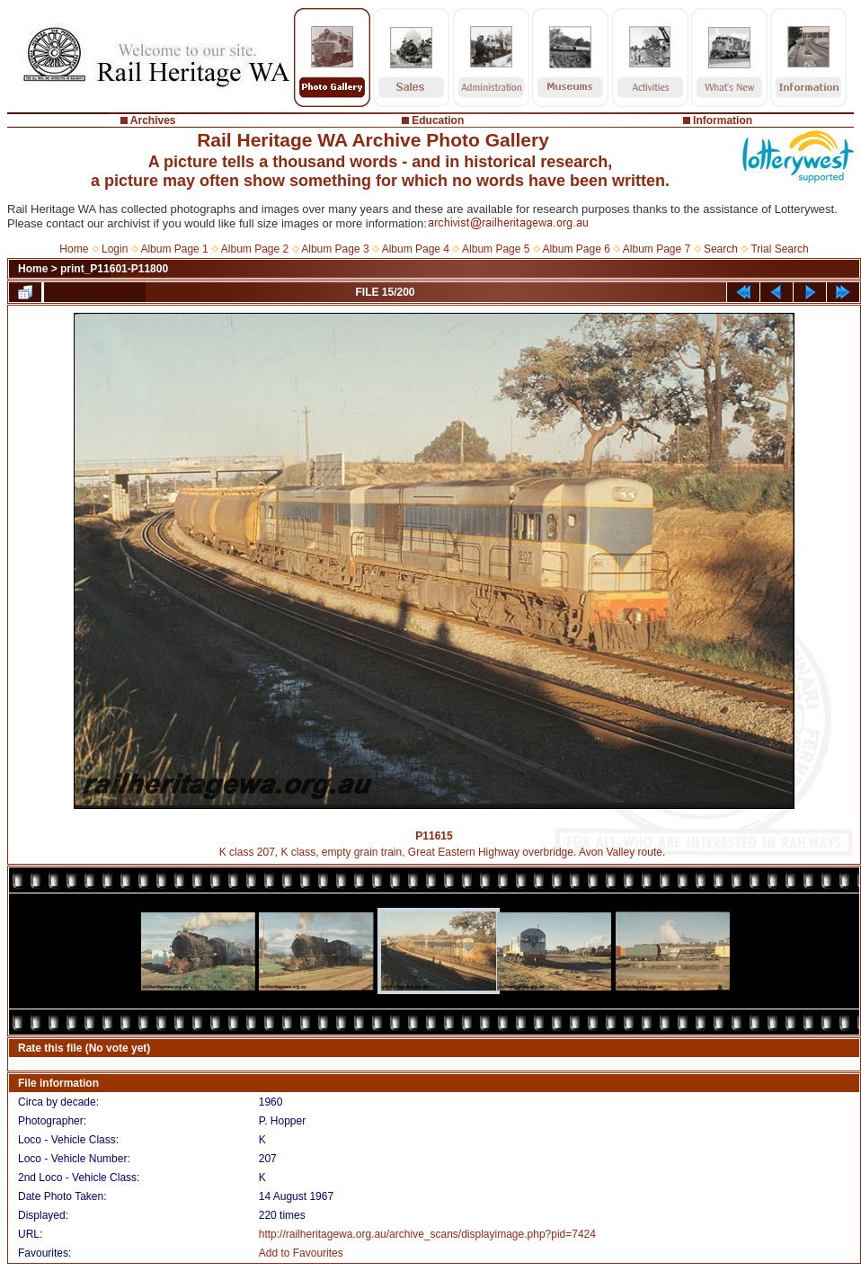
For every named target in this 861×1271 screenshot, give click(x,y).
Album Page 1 (174, 249)
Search (721, 249)
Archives (153, 120)
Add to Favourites (301, 1253)
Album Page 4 (415, 249)
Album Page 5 (495, 249)
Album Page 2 (254, 249)
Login (115, 249)
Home (73, 249)
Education (438, 120)
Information (722, 120)
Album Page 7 (656, 249)
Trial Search (779, 249)
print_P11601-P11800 (114, 268)
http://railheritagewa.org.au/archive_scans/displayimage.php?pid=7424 (427, 1234)
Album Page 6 (575, 249)
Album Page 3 (334, 249)
